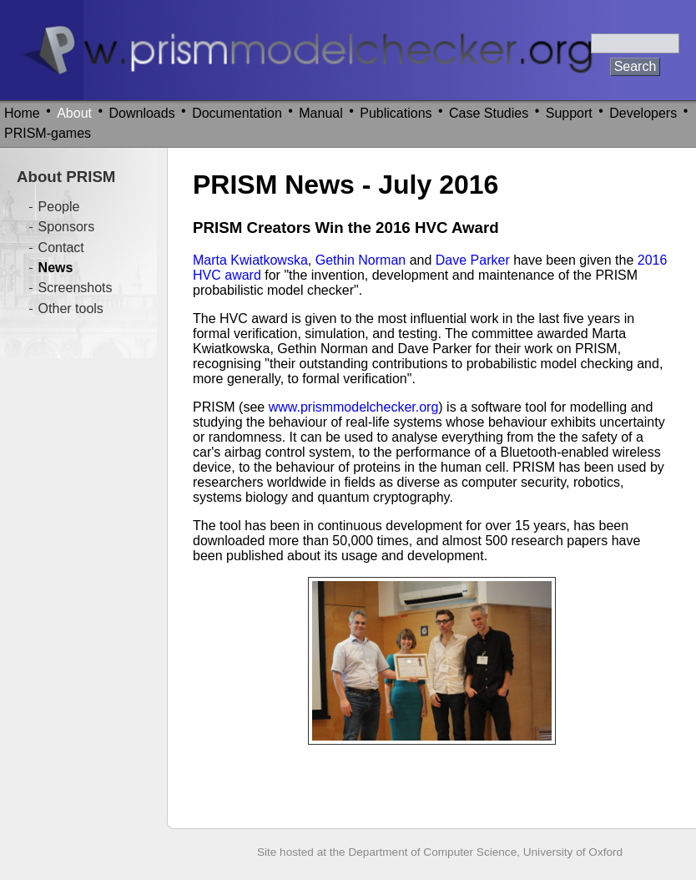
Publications (395, 113)
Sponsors (66, 227)
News (55, 267)
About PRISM (66, 176)
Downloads (142, 113)
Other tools (70, 308)
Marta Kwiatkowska (250, 260)
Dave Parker (473, 260)
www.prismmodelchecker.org (354, 407)
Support (569, 113)
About (74, 113)
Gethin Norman (360, 260)
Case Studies (488, 113)
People (59, 207)
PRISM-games (47, 133)
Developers (643, 113)
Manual (320, 113)
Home (22, 113)
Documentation (237, 113)
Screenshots (75, 288)
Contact (61, 247)
